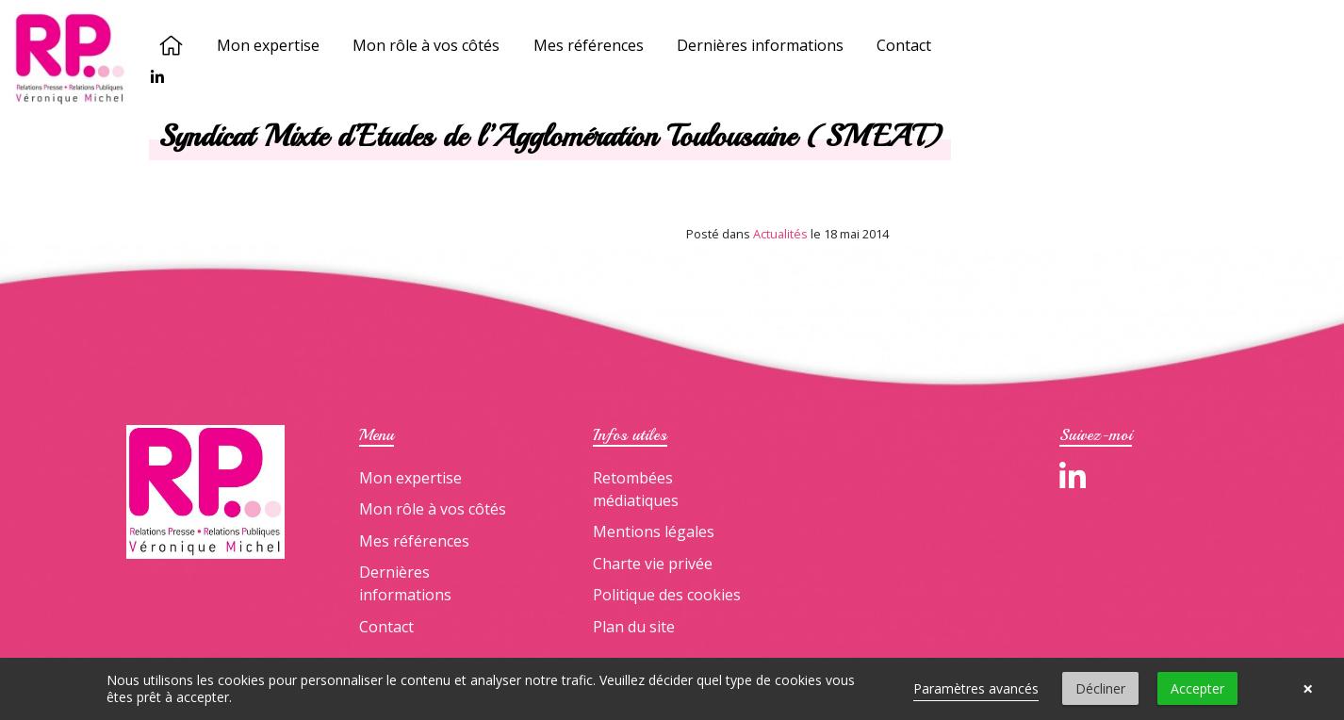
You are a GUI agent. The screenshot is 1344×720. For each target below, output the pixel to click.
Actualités (780, 233)
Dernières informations (760, 45)
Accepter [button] (1197, 688)
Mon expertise (269, 45)
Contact (904, 45)
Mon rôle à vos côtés (426, 45)
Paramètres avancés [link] (976, 688)
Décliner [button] (1100, 688)
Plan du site (634, 626)
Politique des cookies (667, 594)
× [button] (1308, 688)
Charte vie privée (653, 563)
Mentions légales (653, 531)
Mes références (588, 45)
